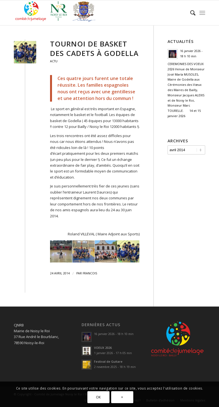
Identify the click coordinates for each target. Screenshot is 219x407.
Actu (54, 61)
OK (98, 397)
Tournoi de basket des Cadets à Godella (94, 48)
